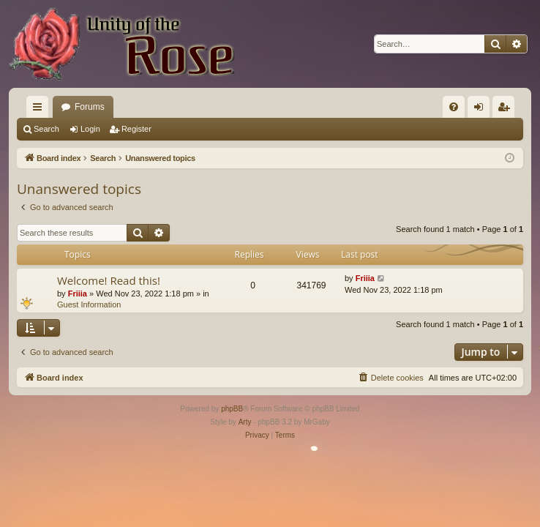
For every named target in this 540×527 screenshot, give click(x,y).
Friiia (77, 293)
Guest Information (89, 304)
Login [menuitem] (482, 110)
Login (90, 128)
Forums (90, 107)
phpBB (232, 409)
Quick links (40, 110)
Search (46, 128)
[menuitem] (454, 107)
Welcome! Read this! (108, 280)
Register (136, 128)
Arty (245, 422)
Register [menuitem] (506, 110)
